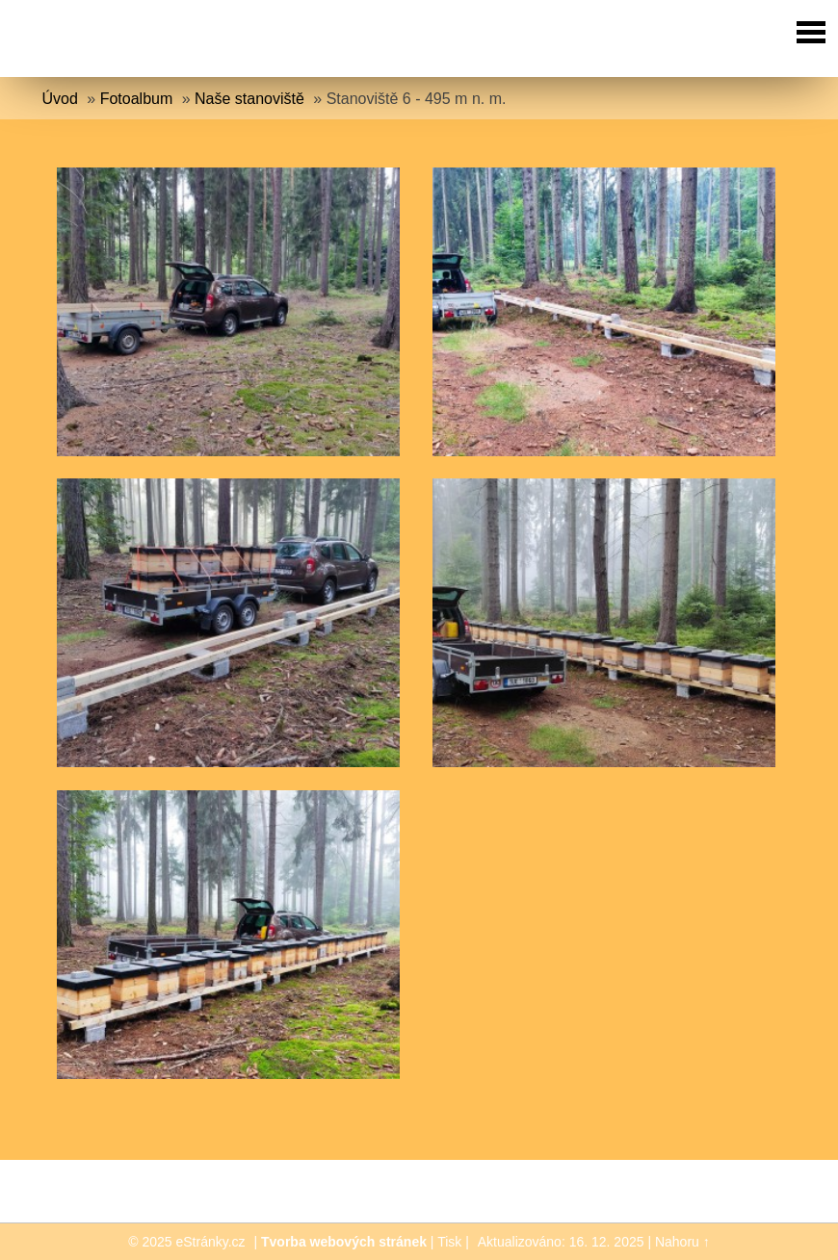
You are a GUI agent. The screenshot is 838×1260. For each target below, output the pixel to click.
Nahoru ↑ (682, 1241)
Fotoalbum (136, 98)
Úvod (60, 98)
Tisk (449, 1241)
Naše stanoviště (249, 98)
